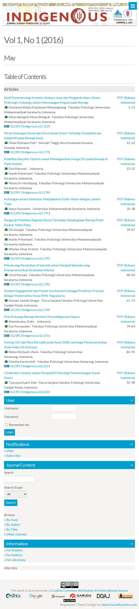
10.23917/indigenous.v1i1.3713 (30, 213)
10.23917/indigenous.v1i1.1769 (30, 310)
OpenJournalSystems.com (119, 604)
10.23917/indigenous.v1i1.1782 (30, 284)
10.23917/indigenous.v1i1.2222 (30, 392)
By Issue (12, 519)
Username (11, 408)
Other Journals (16, 534)
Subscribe (13, 455)
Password (11, 416)
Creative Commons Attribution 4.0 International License (89, 590)
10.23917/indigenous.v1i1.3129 (30, 126)
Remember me (19, 425)
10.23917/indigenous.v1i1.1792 (30, 258)
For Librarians (15, 560)
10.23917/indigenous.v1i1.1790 (30, 192)
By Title (11, 529)
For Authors (14, 555)
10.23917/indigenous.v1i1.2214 (30, 366)
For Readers (14, 550)
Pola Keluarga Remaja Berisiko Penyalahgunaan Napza (42, 316)
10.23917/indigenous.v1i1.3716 (30, 335)
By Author (13, 524)
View (9, 451)
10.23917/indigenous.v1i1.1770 (30, 152)
